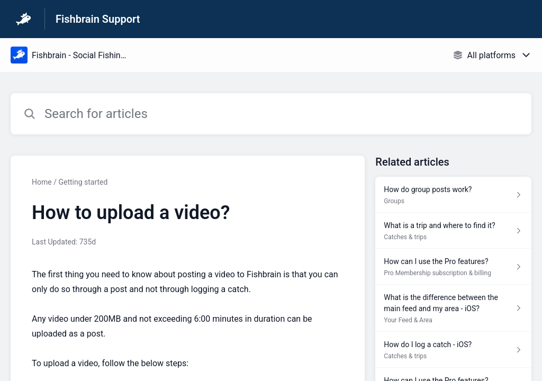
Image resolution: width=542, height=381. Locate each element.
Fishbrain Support (98, 19)
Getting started (82, 182)
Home (42, 182)
